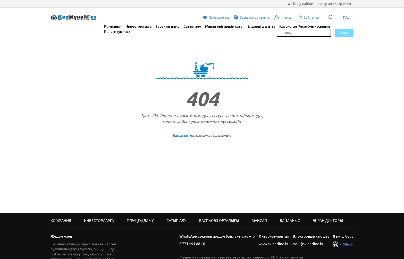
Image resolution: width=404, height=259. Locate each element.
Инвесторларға (138, 26)
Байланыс (290, 220)
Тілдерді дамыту (260, 26)
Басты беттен (184, 135)
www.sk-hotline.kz (274, 244)
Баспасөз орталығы (219, 220)
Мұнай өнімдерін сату (223, 26)
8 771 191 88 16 (192, 244)
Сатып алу (192, 26)
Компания (112, 26)
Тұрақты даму (167, 26)
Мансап (259, 220)
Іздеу (344, 32)
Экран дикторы (328, 220)
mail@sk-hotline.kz (308, 244)
